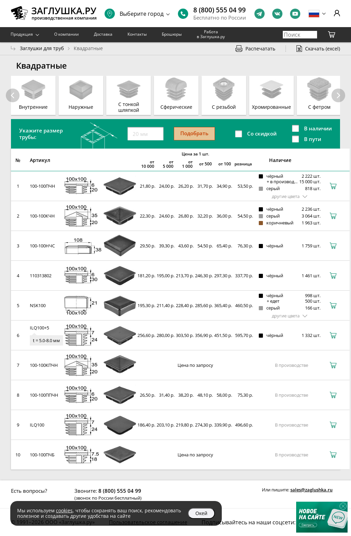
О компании (66, 34)
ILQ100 (37, 425)
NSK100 (38, 305)
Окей (201, 513)
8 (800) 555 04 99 (219, 10)
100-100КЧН (42, 216)
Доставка (103, 34)
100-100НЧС (42, 246)
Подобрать (194, 133)
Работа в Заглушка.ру (211, 34)
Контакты (137, 34)
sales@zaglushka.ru (311, 490)
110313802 (40, 275)
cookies (64, 510)
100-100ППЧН (44, 395)
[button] (338, 95)
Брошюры (172, 34)
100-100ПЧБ (42, 455)
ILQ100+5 (39, 328)
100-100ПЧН (42, 186)
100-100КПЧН (44, 365)
